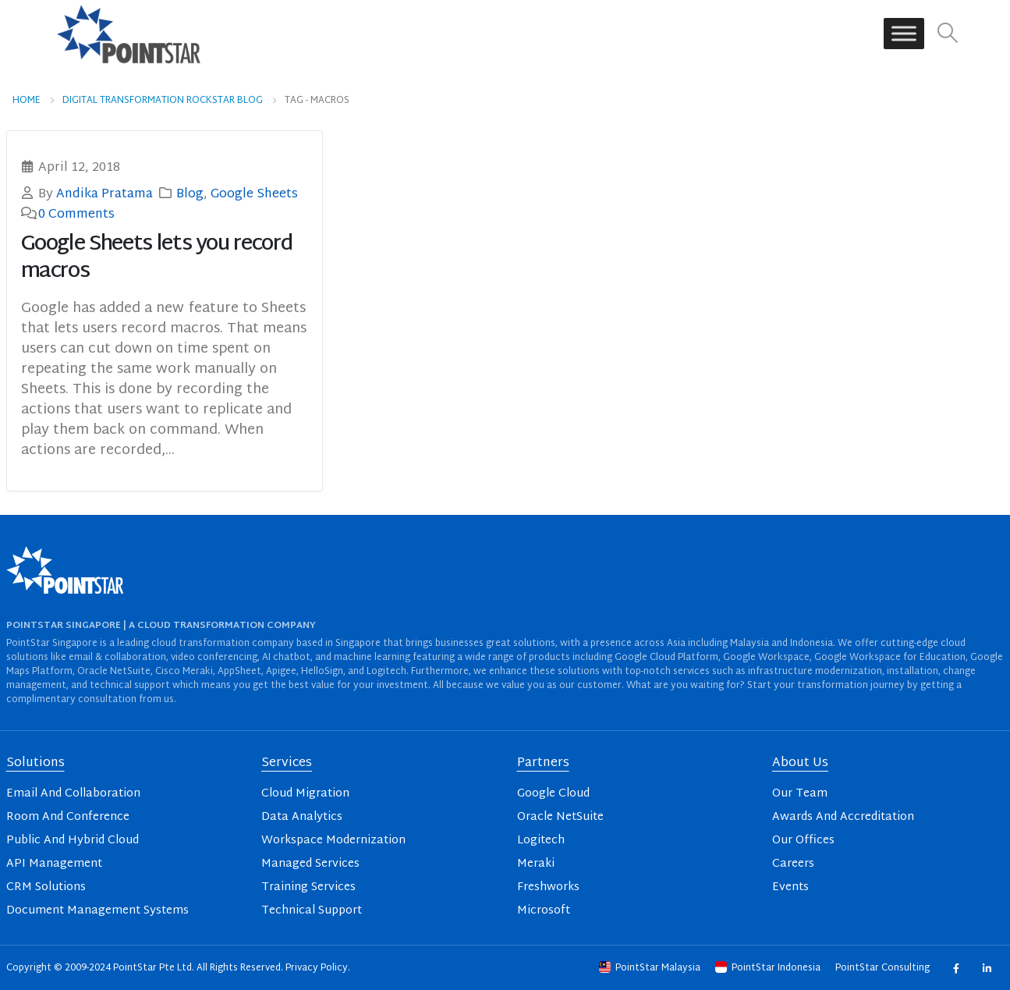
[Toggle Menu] (903, 34)
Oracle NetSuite (560, 817)
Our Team (799, 793)
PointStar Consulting (883, 968)
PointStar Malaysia (651, 968)
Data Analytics (301, 817)
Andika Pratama (104, 194)
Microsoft (543, 910)
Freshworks (548, 887)
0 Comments (76, 214)
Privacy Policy (316, 968)
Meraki (536, 864)
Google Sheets (254, 194)
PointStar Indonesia (769, 968)
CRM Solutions (46, 887)
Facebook (955, 967)
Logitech (541, 840)
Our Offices (803, 840)
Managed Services (310, 864)
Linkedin (987, 967)
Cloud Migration (305, 793)
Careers (793, 864)
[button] (947, 34)
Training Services (308, 887)
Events (790, 887)
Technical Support (311, 910)
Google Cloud (553, 793)
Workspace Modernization (333, 840)
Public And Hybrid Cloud (72, 840)
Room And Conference (67, 817)
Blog (190, 194)
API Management (54, 864)
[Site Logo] (129, 33)
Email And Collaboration (73, 793)
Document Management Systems (97, 910)
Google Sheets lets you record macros (157, 258)
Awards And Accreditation (843, 817)
